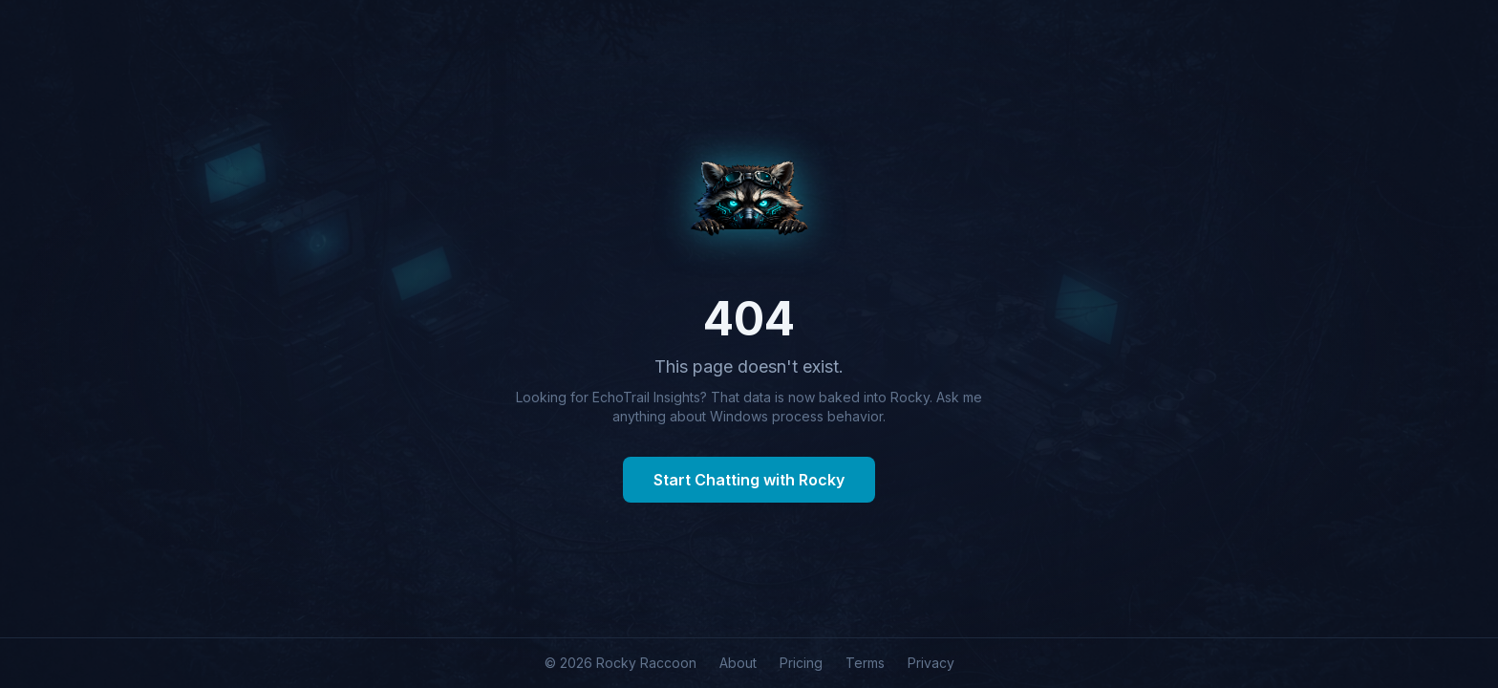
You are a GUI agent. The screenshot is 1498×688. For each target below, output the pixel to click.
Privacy (931, 663)
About (738, 663)
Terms (865, 663)
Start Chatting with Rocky (749, 479)
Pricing (801, 663)
